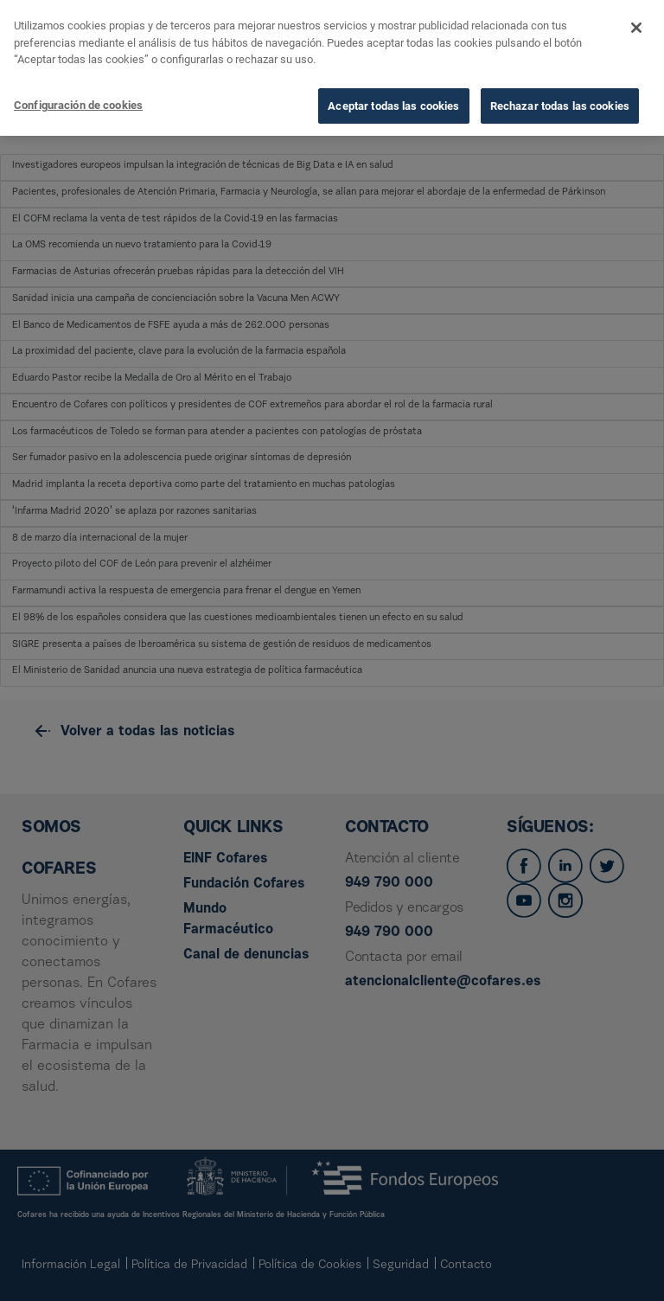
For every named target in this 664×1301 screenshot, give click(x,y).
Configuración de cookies (78, 102)
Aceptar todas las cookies (393, 103)
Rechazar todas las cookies (559, 103)
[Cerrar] (636, 25)
